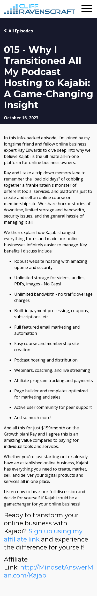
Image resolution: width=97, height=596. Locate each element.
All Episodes (21, 31)
